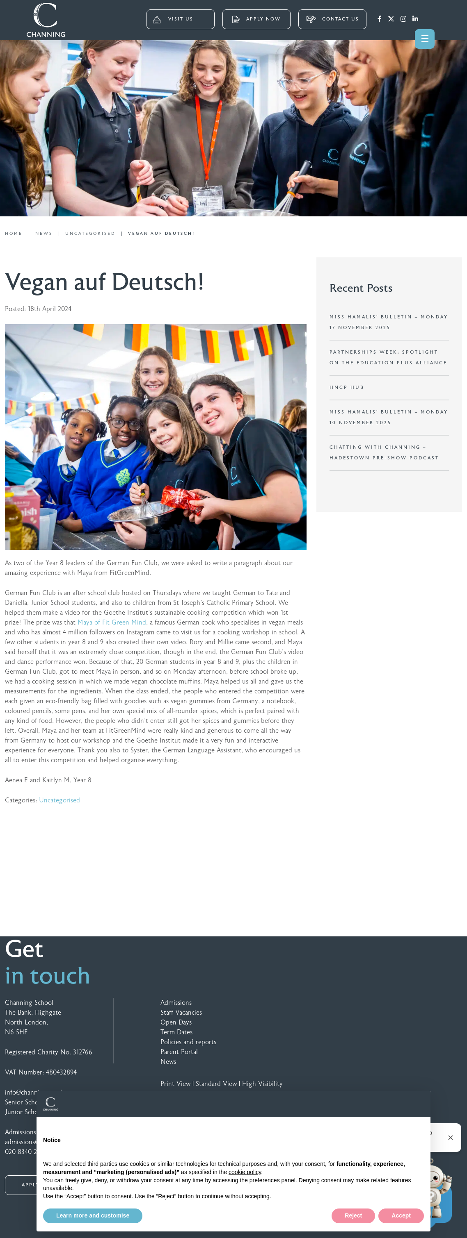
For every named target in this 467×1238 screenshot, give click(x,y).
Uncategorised (59, 800)
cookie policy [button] (245, 1172)
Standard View (216, 1084)
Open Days (176, 1022)
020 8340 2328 (26, 1152)
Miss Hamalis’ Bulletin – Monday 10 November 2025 (389, 417)
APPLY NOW (256, 19)
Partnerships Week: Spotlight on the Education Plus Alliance (388, 358)
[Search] (431, 18)
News (168, 1061)
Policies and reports (188, 1042)
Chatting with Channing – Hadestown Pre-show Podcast (384, 453)
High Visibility (262, 1084)
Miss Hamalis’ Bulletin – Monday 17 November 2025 (389, 322)
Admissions (176, 1002)
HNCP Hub (347, 387)
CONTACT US (332, 19)
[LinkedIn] (415, 19)
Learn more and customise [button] (92, 1215)
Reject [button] (353, 1215)
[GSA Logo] (346, 1005)
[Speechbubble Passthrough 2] (417, 1005)
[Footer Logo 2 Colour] (364, 1005)
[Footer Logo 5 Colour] (399, 1005)
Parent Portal (179, 1052)
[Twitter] (391, 19)
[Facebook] (380, 19)
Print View (175, 1084)
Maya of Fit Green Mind (112, 622)
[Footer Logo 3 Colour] (381, 1005)
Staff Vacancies (181, 1012)
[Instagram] (403, 19)
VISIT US (173, 19)
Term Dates (176, 1032)
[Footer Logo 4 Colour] (433, 1005)
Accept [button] (401, 1215)
